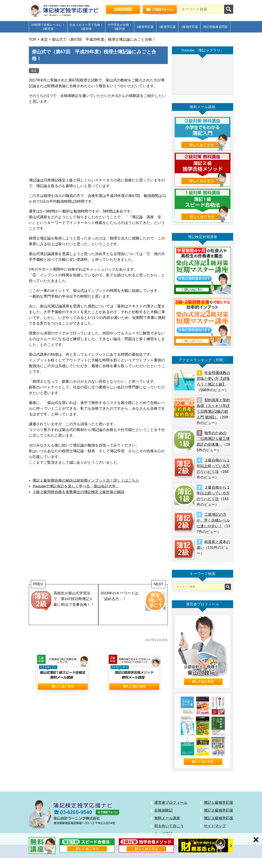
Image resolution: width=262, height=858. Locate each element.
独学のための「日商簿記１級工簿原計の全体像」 (213, 438)
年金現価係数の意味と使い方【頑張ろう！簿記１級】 (213, 378)
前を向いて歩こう (169, 826)
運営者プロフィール (170, 803)
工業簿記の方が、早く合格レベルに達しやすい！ (213, 520)
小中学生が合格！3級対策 (119, 26)
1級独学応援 (189, 26)
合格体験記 (163, 810)
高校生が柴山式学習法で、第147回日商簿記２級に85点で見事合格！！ (62, 600)
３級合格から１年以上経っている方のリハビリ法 (213, 466)
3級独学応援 (145, 26)
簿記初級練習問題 (215, 26)
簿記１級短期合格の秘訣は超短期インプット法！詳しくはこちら (85, 480)
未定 (34, 70)
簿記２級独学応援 (218, 810)
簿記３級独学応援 (218, 818)
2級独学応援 (167, 26)
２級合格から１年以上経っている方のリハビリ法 (213, 493)
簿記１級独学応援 (218, 803)
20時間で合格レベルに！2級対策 (48, 26)
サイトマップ (215, 826)
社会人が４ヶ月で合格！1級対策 (86, 26)
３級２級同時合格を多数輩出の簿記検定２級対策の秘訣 (78, 492)
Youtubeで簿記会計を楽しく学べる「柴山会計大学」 (75, 486)
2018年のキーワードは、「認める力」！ (133, 600)
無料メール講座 (167, 818)
